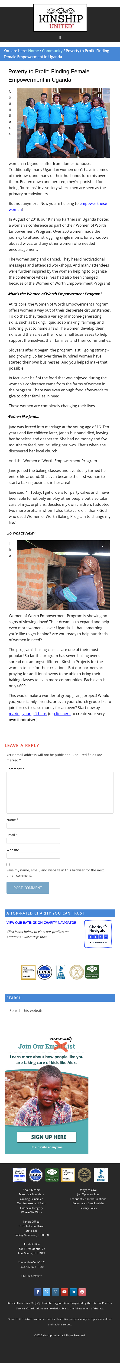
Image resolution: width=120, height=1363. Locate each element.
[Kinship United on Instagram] (55, 1292)
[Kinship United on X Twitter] (46, 1292)
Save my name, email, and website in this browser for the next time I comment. (55, 873)
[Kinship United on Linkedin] (73, 1292)
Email (12, 835)
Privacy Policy (88, 1208)
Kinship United (61, 17)
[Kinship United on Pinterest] (82, 1292)
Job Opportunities (88, 1194)
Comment (15, 769)
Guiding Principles (31, 1199)
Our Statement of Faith (31, 1203)
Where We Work (31, 1212)
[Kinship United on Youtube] (64, 1292)
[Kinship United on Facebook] (38, 1292)
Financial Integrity (31, 1208)
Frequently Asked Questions (88, 1199)
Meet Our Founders (31, 1194)
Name (12, 820)
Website (12, 850)
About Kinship (31, 1190)
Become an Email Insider (88, 1203)
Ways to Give (88, 1190)
